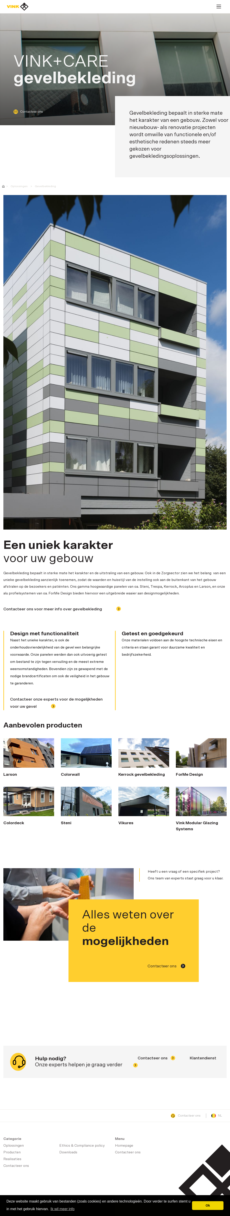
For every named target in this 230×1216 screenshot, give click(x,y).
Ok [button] (208, 1205)
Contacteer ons (28, 112)
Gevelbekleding (45, 186)
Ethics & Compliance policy (82, 1145)
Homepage (18, 6)
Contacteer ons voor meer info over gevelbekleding (62, 609)
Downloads (68, 1152)
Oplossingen (19, 186)
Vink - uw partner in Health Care (3, 186)
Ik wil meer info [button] (63, 1209)
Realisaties (12, 1159)
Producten (12, 1152)
